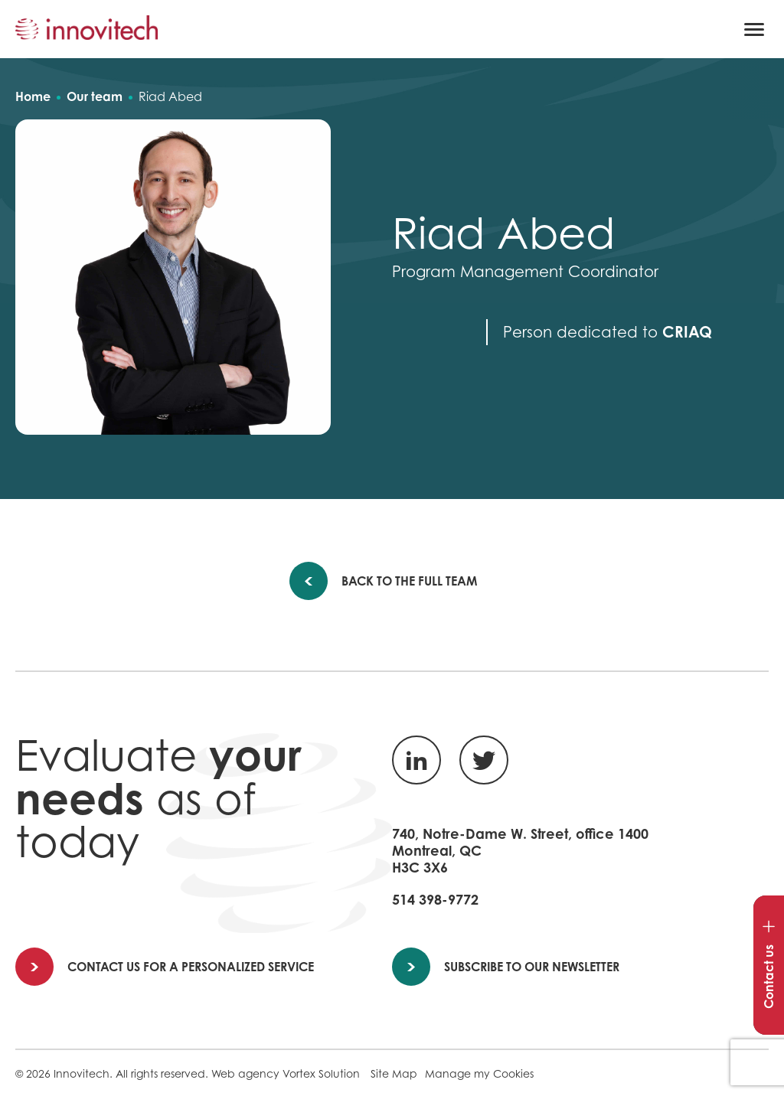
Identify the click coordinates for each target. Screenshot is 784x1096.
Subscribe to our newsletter (506, 966)
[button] (754, 29)
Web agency (245, 1073)
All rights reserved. (162, 1073)
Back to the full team (399, 581)
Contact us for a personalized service (165, 966)
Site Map (394, 1073)
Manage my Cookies (479, 1073)
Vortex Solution (321, 1073)
